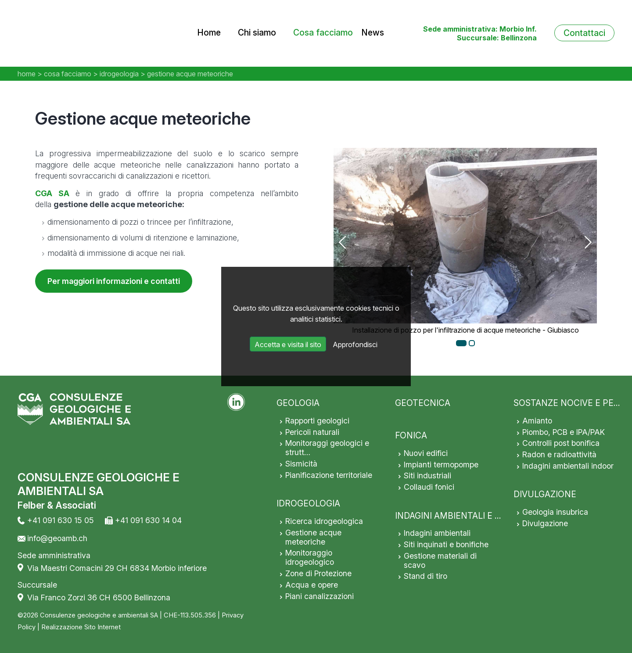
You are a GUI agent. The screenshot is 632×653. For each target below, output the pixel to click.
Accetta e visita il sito (288, 344)
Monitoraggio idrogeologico (309, 557)
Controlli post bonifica (561, 443)
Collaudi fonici (429, 487)
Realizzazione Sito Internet (81, 627)
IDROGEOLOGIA (308, 503)
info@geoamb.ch (57, 538)
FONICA (411, 435)
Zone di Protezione (318, 573)
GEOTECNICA (422, 403)
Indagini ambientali (437, 533)
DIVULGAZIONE (545, 494)
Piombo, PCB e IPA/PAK (563, 432)
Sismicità (301, 463)
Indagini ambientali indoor (568, 465)
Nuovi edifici (426, 453)
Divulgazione (545, 523)
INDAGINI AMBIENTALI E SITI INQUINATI (475, 515)
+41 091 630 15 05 (60, 520)
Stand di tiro (425, 576)
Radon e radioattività (559, 454)
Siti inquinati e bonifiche (446, 544)
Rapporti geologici (317, 420)
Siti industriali (427, 475)
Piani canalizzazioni (319, 596)
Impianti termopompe (441, 464)
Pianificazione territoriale (328, 475)
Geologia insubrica (555, 512)
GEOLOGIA (298, 403)
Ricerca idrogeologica (324, 521)
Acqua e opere (311, 584)
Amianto (537, 420)
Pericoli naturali (312, 432)
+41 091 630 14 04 (148, 520)
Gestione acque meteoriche (313, 537)
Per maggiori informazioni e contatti (113, 281)
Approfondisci (355, 344)
